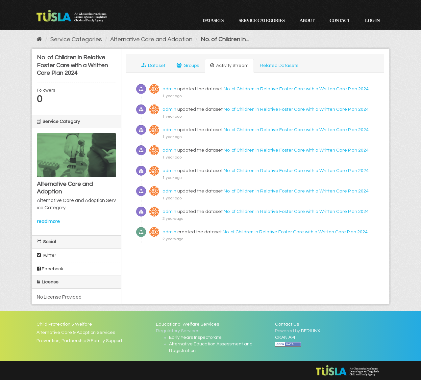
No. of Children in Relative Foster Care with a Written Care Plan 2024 (296, 89)
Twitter (46, 255)
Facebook (50, 268)
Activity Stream (229, 65)
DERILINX (310, 331)
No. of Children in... (225, 39)
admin (169, 89)
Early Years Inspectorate (195, 337)
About (307, 20)
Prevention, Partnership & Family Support (79, 340)
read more (48, 221)
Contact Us (287, 324)
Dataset (153, 65)
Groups (188, 65)
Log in (372, 20)
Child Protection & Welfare (64, 324)
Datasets (213, 20)
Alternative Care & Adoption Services (76, 332)
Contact (340, 20)
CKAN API (285, 337)
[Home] (39, 39)
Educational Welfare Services (187, 324)
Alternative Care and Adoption (151, 39)
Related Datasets (279, 65)
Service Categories (261, 20)
